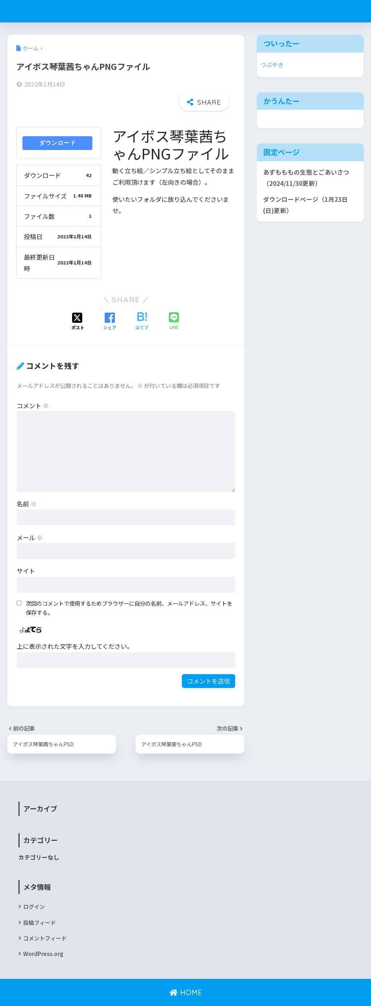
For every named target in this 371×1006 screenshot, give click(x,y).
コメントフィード (46, 920)
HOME (186, 975)
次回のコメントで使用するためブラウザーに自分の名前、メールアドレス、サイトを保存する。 (129, 587)
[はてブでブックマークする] (142, 301)
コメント (33, 384)
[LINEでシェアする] (174, 301)
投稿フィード (40, 903)
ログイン (34, 887)
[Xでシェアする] (77, 301)
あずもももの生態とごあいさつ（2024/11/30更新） (306, 178)
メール (30, 516)
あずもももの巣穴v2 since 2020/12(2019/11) (99, 11)
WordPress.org (44, 936)
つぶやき (272, 64)
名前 (27, 483)
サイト (26, 550)
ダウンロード (57, 122)
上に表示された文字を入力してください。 (75, 625)
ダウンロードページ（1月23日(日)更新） (305, 205)
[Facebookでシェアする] (109, 301)
